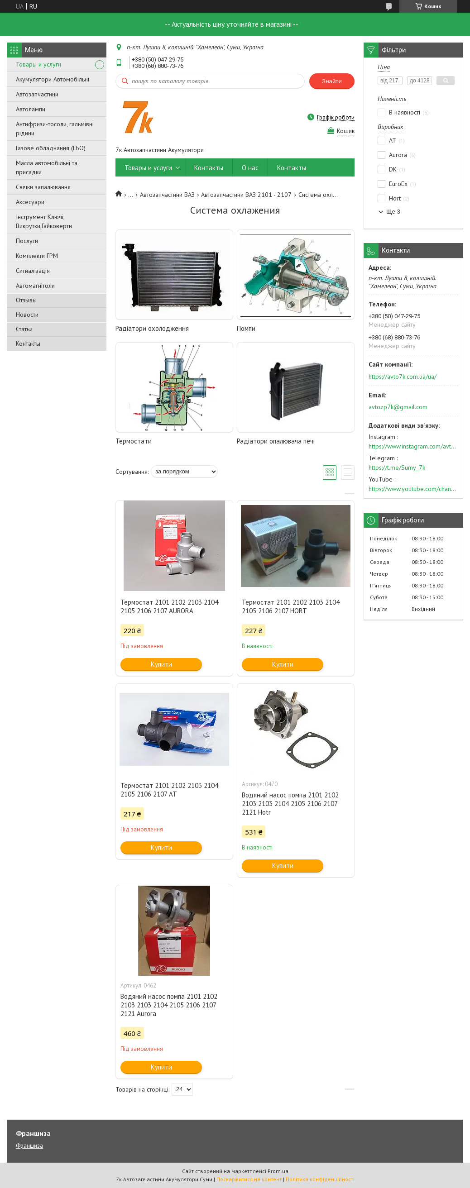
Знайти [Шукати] (332, 81)
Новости (27, 314)
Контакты (28, 343)
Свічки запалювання (43, 187)
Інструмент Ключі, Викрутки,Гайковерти (44, 221)
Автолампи (30, 109)
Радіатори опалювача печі (276, 441)
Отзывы (26, 300)
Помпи (246, 328)
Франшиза (29, 1146)
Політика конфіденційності (320, 1179)
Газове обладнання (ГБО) (51, 148)
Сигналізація (33, 271)
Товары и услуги (38, 64)
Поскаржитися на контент (249, 1179)
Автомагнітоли (35, 285)
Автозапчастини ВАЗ (167, 195)
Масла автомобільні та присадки (46, 167)
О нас (250, 167)
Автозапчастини (37, 94)
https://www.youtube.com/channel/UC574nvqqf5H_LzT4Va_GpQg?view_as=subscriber (413, 489)
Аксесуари (30, 202)
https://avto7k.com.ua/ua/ (402, 376)
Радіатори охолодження (152, 328)
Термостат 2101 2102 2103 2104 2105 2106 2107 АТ (169, 789)
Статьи (24, 329)
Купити (161, 664)
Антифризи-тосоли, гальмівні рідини (55, 128)
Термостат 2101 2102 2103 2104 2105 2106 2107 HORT (291, 606)
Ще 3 (393, 211)
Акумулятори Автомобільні (52, 79)
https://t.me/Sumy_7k (397, 467)
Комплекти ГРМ (37, 256)
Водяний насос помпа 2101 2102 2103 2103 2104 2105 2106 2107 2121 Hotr (290, 803)
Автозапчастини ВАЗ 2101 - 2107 (246, 195)
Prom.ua (278, 1171)
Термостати (133, 441)
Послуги (27, 241)
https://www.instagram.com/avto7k (413, 446)
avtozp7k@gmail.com (398, 407)
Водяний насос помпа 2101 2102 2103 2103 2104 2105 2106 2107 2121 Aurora (168, 1005)
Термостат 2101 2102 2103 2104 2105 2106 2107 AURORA (169, 606)
